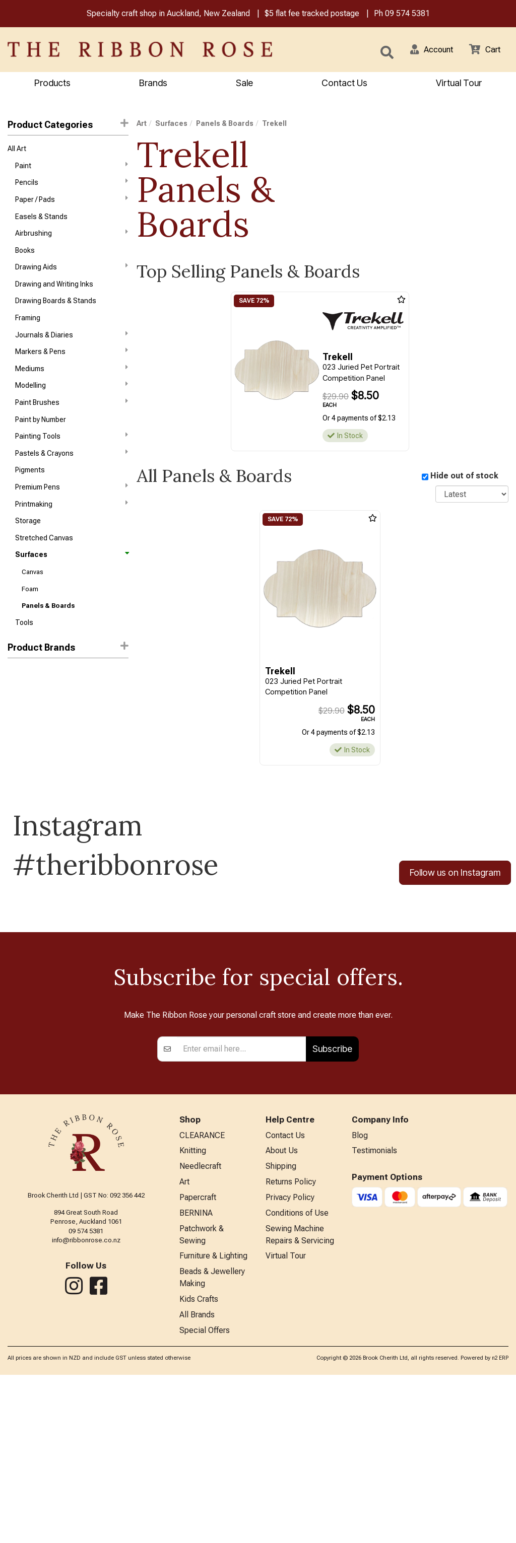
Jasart (18, 742)
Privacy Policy (290, 1356)
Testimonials (374, 1306)
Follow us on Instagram (455, 901)
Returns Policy (291, 1340)
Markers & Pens (71, 366)
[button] (426, 50)
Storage (28, 546)
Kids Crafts (198, 1465)
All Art (17, 151)
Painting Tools (71, 455)
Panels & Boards (48, 636)
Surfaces (71, 582)
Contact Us (344, 84)
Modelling (71, 401)
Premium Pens (71, 509)
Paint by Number (40, 439)
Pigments (30, 492)
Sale (244, 84)
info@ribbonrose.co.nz (86, 1394)
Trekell (20, 760)
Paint (71, 168)
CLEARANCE (202, 1290)
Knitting (192, 1306)
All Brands (197, 1482)
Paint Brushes (71, 420)
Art (142, 125)
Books (25, 258)
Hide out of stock (464, 477)
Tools (24, 654)
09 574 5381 (407, 14)
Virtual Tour (459, 84)
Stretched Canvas (44, 564)
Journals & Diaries (71, 348)
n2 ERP (500, 1526)
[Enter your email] (241, 1203)
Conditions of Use (297, 1373)
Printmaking (71, 527)
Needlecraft (200, 1323)
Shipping (281, 1323)
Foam (30, 618)
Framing (27, 330)
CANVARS (23, 706)
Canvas (32, 600)
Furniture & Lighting (213, 1419)
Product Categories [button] (68, 125)
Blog (360, 1290)
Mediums (71, 383)
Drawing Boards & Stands (55, 313)
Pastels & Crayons (71, 473)
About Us (282, 1306)
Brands (153, 84)
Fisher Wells (27, 724)
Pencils (71, 186)
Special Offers (204, 1498)
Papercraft (197, 1356)
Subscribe (332, 1203)
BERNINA (196, 1373)
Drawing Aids (71, 275)
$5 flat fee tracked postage (312, 14)
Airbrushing (71, 240)
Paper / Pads (71, 203)
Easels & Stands (41, 223)
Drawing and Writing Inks (54, 295)
